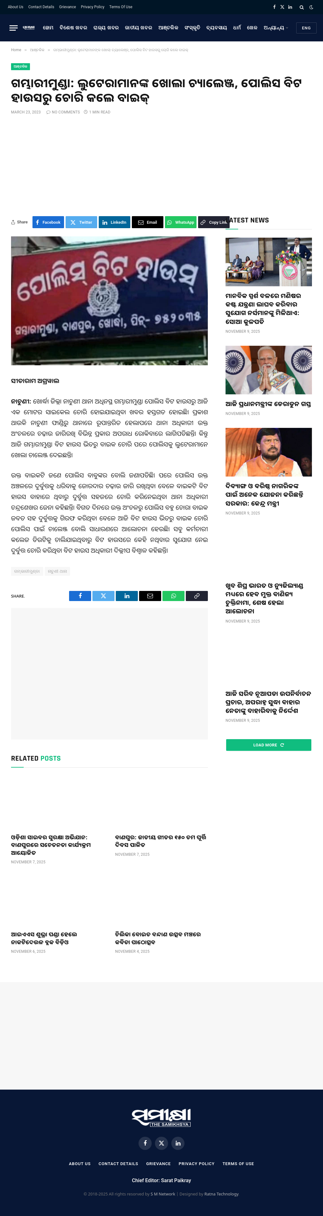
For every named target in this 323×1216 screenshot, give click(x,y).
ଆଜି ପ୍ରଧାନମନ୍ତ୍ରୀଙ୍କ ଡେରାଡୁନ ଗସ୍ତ (268, 403)
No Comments (63, 112)
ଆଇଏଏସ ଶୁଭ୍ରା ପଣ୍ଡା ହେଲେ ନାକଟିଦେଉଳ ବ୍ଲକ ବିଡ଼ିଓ (44, 937)
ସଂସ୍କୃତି (192, 28)
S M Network (162, 1194)
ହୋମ (48, 28)
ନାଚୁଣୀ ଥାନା (57, 571)
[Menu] (13, 28)
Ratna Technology (221, 1194)
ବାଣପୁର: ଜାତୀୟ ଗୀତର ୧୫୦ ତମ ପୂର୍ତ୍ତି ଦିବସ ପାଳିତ (160, 840)
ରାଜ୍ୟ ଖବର (106, 28)
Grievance (67, 7)
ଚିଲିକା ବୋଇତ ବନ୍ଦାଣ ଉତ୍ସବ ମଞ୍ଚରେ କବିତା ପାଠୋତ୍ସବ (158, 937)
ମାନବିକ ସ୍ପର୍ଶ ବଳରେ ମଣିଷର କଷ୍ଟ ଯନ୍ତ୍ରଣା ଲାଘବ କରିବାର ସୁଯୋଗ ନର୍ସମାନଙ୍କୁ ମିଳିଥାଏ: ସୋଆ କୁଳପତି (263, 308)
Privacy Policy (92, 7)
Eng (306, 28)
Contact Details (41, 7)
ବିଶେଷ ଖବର (73, 28)
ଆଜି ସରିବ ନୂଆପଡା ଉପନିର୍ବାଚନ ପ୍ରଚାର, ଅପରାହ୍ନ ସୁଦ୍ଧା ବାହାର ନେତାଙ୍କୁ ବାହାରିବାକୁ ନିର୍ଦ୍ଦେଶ (268, 702)
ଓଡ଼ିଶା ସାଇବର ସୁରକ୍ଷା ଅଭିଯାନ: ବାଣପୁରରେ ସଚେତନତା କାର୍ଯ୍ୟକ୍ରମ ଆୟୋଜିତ (51, 844)
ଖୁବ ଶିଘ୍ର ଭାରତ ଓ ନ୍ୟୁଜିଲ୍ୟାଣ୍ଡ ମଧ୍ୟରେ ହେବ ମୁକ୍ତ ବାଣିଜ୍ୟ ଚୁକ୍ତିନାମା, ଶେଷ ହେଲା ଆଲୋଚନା (264, 598)
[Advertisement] (161, 165)
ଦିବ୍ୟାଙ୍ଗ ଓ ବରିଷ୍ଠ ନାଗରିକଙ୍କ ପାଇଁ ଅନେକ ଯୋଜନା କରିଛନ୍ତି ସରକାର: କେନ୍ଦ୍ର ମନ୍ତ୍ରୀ (264, 494)
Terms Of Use (120, 7)
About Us (15, 7)
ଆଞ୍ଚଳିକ (168, 28)
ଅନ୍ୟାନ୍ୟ (274, 28)
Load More (268, 745)
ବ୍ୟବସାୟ (216, 28)
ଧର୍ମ (237, 28)
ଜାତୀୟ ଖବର (138, 28)
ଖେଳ (252, 28)
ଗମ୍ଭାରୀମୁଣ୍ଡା (27, 571)
